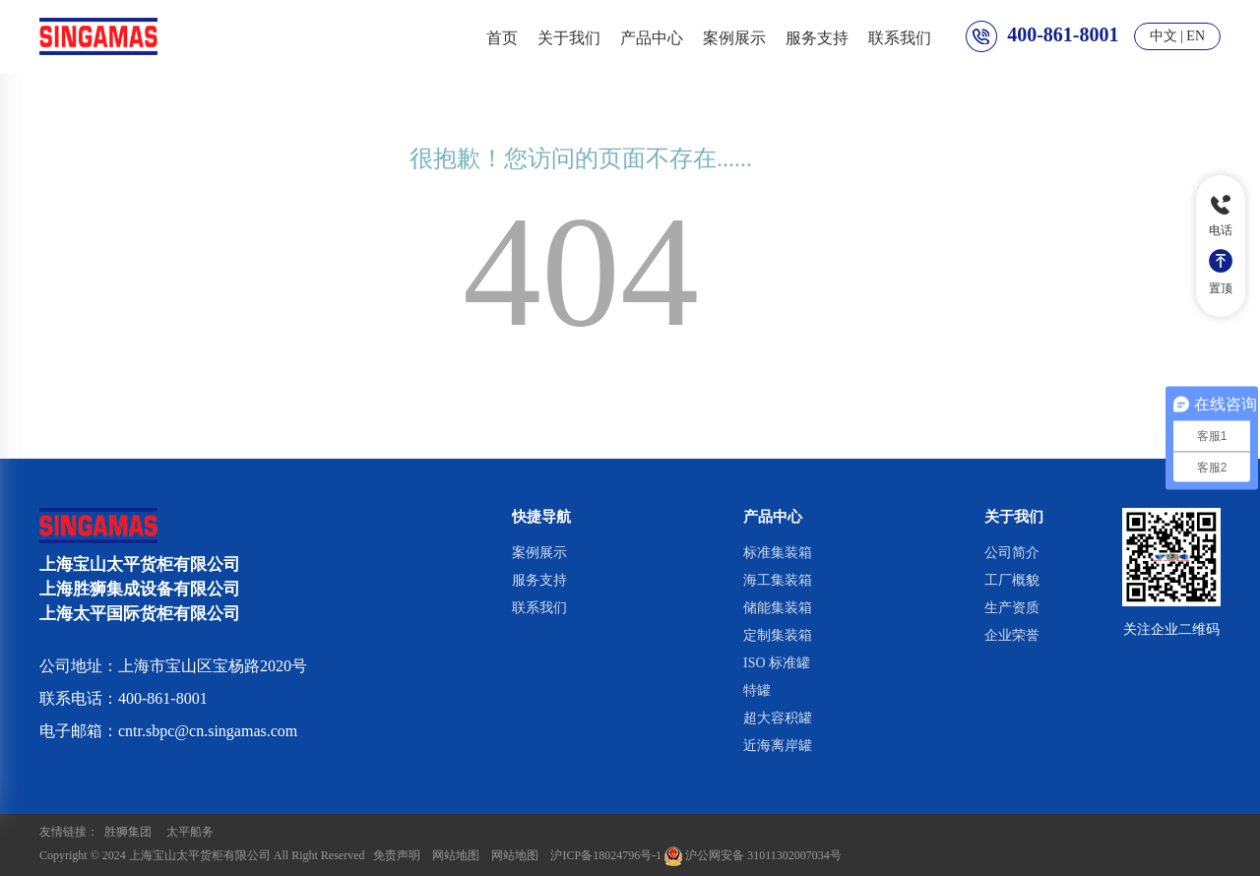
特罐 (757, 690)
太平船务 (190, 832)
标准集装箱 (777, 552)
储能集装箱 (777, 607)
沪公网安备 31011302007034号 (753, 855)
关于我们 (568, 36)
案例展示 (734, 36)
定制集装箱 (777, 635)
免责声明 (396, 855)
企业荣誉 (1012, 635)
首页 (502, 36)
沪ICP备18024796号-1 (606, 855)
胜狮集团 (128, 832)
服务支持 (817, 36)
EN (1195, 36)
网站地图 (455, 855)
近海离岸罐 (777, 745)
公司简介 (1012, 552)
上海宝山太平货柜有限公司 (200, 855)
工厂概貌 (1012, 580)
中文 (1163, 36)
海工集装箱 (777, 580)
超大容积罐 (777, 718)
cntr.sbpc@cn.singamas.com (207, 730)
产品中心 (651, 36)
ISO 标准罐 (776, 663)
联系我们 (899, 36)
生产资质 (1012, 607)
